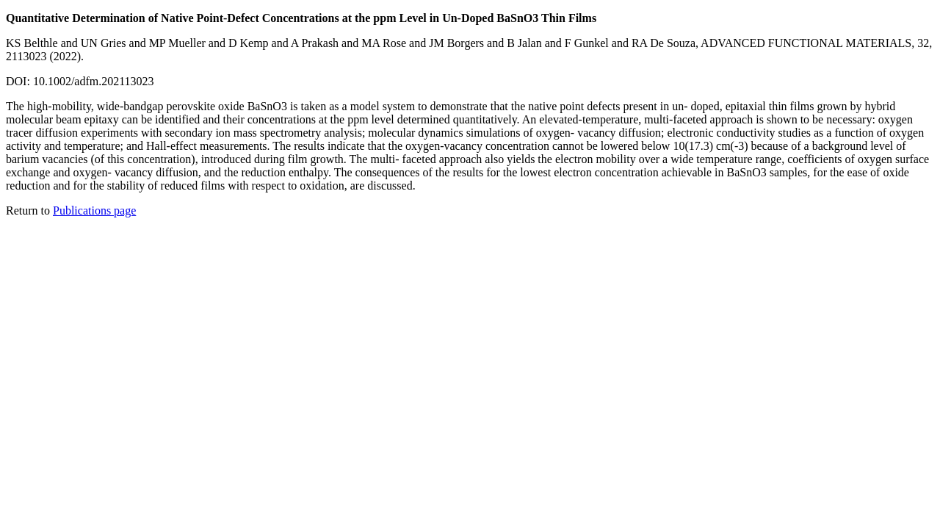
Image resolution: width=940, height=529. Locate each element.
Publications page (94, 210)
